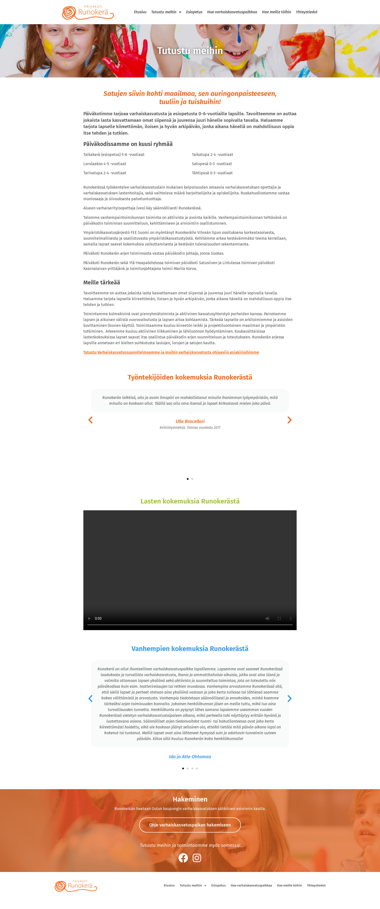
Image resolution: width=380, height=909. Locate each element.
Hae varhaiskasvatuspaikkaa (232, 12)
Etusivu (140, 12)
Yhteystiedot (306, 12)
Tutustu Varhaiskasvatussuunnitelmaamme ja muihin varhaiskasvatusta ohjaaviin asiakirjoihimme (171, 352)
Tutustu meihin (166, 12)
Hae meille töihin (276, 12)
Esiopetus (194, 12)
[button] (90, 420)
